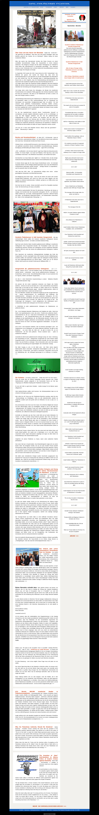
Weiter (52, 814)
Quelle (17, 129)
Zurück (47, 814)
